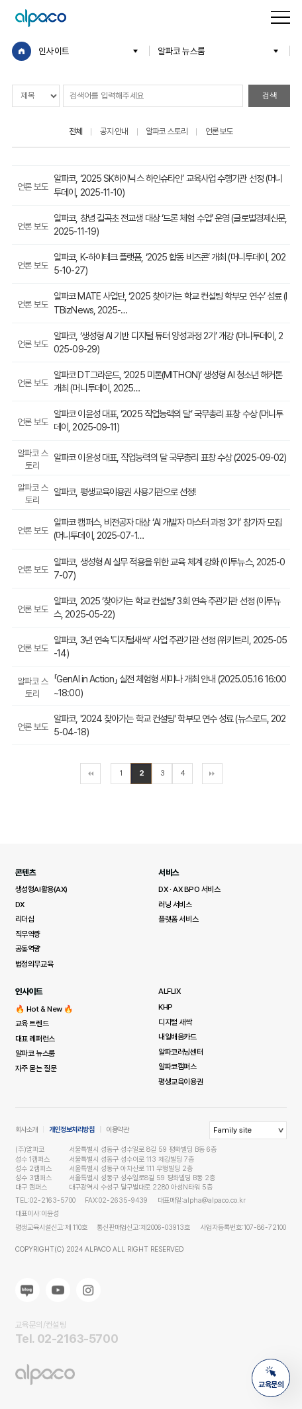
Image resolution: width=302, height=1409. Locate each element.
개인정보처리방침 (71, 1129)
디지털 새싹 (174, 1022)
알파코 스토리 (166, 131)
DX (20, 904)
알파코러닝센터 (180, 1052)
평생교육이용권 (180, 1081)
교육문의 (270, 1377)
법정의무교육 (34, 964)
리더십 (24, 919)
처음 (90, 773)
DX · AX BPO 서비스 (189, 889)
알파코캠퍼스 (177, 1066)
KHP (165, 1007)
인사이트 (53, 51)
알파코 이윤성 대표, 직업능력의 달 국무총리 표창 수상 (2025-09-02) (170, 457)
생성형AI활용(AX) (41, 889)
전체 (75, 131)
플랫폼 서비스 (178, 919)
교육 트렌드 (31, 1023)
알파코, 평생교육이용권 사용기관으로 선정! (124, 491)
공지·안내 (114, 131)
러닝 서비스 (174, 904)
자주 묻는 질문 (35, 1068)
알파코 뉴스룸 (181, 51)
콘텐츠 (25, 872)
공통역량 (27, 948)
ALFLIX (169, 991)
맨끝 (212, 773)
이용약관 (117, 1129)
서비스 (168, 872)
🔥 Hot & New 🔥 (44, 1009)
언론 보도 (219, 131)
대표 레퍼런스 (35, 1038)
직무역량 (27, 934)
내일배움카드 (177, 1036)
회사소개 (26, 1129)
